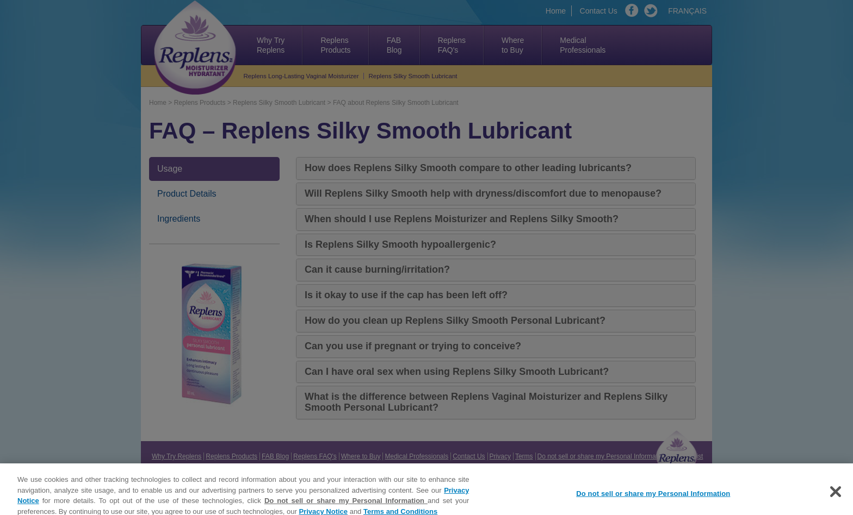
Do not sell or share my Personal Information (346, 504)
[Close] (836, 495)
